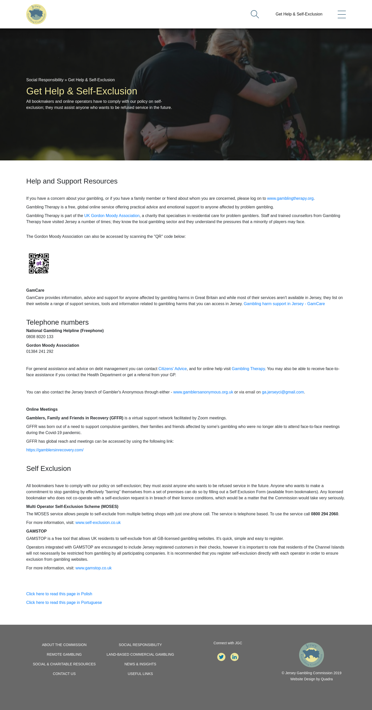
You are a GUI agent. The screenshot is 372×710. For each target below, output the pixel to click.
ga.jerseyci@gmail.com (283, 392)
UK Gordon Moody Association (112, 215)
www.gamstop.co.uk (93, 568)
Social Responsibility (45, 80)
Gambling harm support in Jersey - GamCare (284, 304)
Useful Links (140, 674)
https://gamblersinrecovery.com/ (55, 450)
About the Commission (64, 645)
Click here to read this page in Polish (59, 594)
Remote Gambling (64, 654)
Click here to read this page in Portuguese (64, 602)
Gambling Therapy (248, 369)
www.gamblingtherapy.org (290, 198)
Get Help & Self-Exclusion (299, 14)
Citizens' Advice (173, 369)
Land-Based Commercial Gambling (140, 654)
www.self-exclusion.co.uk (98, 522)
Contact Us (64, 674)
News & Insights (140, 664)
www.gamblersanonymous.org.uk (203, 392)
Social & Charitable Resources (64, 664)
